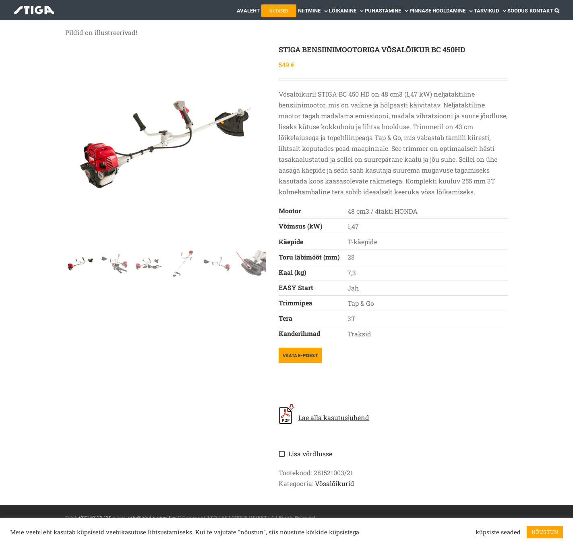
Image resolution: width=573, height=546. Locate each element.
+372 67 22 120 (95, 517)
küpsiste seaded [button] (498, 532)
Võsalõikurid (334, 483)
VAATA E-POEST (300, 355)
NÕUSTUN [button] (545, 532)
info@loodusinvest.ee (152, 517)
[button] (556, 10)
